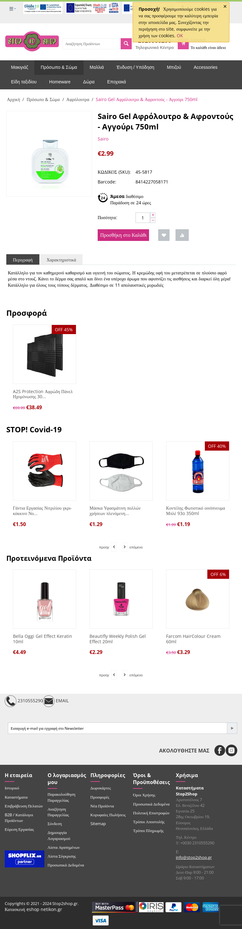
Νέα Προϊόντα (102, 806)
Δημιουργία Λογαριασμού (59, 835)
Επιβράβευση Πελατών (24, 806)
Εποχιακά (116, 81)
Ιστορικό (12, 788)
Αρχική (13, 99)
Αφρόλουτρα (77, 99)
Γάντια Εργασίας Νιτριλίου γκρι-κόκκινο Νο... (42, 511)
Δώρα (89, 81)
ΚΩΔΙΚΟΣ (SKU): (114, 172)
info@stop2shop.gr (194, 857)
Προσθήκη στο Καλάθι (123, 234)
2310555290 (24, 701)
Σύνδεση (55, 823)
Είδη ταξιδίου (24, 81)
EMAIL (56, 701)
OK (180, 36)
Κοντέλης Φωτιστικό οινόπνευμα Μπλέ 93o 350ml (195, 511)
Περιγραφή (23, 260)
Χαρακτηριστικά (61, 260)
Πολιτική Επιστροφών (151, 813)
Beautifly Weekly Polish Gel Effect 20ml (117, 639)
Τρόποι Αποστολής (148, 821)
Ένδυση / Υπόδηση (135, 67)
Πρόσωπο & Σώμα (59, 67)
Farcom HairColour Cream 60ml (193, 639)
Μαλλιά (97, 67)
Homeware (60, 81)
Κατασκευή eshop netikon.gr (33, 909)
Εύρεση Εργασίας (19, 829)
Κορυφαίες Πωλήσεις (108, 815)
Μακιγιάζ (19, 67)
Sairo (103, 139)
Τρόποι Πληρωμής (148, 830)
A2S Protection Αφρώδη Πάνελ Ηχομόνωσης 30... (43, 394)
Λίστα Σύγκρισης (62, 856)
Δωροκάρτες (100, 788)
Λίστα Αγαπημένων (64, 847)
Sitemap (98, 823)
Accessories (205, 67)
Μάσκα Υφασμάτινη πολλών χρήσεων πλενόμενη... (115, 511)
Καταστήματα (16, 797)
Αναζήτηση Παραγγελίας (58, 812)
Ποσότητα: (107, 217)
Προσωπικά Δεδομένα (66, 865)
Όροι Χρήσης (144, 795)
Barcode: (107, 182)
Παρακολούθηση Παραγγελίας (61, 797)
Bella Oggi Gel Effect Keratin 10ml (42, 639)
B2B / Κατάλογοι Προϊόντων (19, 817)
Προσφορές (99, 797)
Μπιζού (174, 67)
